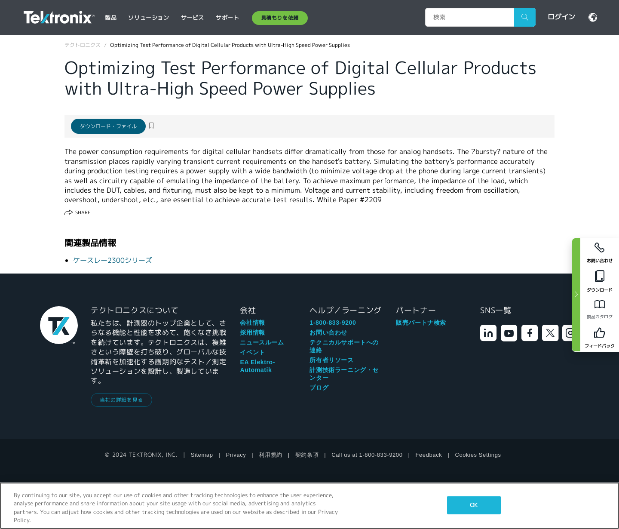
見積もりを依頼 (280, 18)
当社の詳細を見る (121, 399)
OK (474, 505)
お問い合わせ (328, 332)
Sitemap (202, 455)
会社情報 (252, 322)
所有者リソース (331, 360)
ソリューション (148, 18)
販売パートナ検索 (421, 322)
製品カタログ (600, 317)
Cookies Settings (478, 455)
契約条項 (307, 455)
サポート (227, 18)
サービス (192, 18)
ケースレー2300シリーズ (112, 260)
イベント (252, 352)
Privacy (236, 455)
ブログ (319, 387)
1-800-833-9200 (333, 322)
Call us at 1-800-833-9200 (366, 455)
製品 (110, 18)
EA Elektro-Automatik (257, 366)
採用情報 (252, 332)
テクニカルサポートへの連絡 (344, 346)
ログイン (561, 17)
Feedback (429, 455)
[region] (309, 506)
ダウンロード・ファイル (108, 126)
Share (82, 212)
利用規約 (270, 455)
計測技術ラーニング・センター (344, 373)
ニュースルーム (262, 342)
